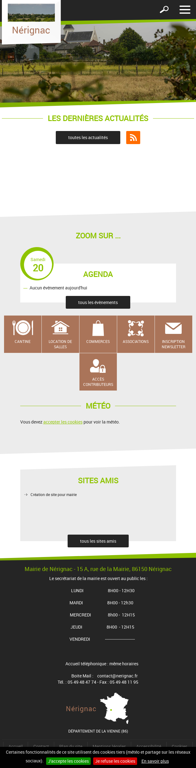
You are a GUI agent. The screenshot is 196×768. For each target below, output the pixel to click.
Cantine (23, 341)
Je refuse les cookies (115, 761)
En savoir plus (155, 761)
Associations (136, 341)
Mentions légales (109, 746)
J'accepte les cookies (68, 761)
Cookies (179, 746)
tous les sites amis (98, 541)
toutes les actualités (88, 137)
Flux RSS (133, 137)
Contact (41, 746)
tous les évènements (98, 302)
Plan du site (70, 746)
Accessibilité (148, 746)
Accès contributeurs (98, 382)
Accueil (15, 746)
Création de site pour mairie (54, 494)
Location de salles (60, 344)
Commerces (98, 341)
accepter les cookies (63, 422)
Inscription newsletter (173, 344)
